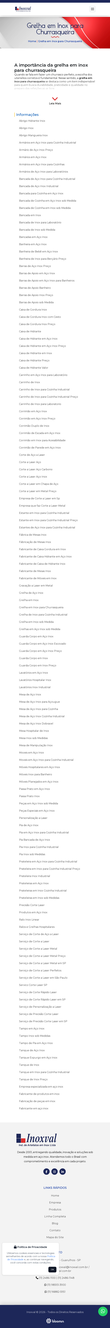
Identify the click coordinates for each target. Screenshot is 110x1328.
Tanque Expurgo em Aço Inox (38, 1057)
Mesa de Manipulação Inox (36, 745)
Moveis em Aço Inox (31, 752)
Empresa (55, 1202)
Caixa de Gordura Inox (33, 309)
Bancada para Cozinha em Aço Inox (41, 193)
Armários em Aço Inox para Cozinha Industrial (47, 142)
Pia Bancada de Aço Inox (34, 839)
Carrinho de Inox (29, 382)
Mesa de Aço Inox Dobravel (36, 723)
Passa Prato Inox (29, 796)
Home (32, 41)
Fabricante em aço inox (33, 1108)
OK (52, 1269)
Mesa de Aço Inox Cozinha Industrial (42, 716)
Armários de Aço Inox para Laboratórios (43, 171)
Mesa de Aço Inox (30, 694)
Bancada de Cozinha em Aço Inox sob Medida (47, 200)
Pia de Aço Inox (28, 825)
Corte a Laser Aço (30, 462)
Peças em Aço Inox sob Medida (38, 803)
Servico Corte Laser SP (33, 985)
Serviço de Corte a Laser (34, 941)
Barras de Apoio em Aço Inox (37, 273)
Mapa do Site (55, 1237)
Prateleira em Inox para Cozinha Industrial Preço (49, 868)
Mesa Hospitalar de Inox (34, 730)
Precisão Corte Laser (32, 905)
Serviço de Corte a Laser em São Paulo (43, 977)
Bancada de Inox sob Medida (37, 229)
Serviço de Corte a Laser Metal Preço (42, 955)
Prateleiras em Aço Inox (34, 883)
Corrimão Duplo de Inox (34, 425)
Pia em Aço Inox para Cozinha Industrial (44, 832)
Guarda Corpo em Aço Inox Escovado (42, 643)
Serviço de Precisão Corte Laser (38, 1014)
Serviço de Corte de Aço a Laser (39, 934)
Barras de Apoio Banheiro (35, 287)
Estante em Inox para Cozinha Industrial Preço (48, 520)
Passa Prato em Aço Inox (34, 788)
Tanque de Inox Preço (33, 1079)
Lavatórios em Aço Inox (33, 672)
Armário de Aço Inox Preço (36, 149)
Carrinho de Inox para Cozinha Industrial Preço (48, 396)
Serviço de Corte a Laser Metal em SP (42, 963)
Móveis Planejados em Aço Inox (38, 781)
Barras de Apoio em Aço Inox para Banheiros (46, 280)
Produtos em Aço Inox (33, 912)
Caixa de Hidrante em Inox (35, 353)
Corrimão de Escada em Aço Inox (39, 433)
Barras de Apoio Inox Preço (36, 295)
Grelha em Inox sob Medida (36, 621)
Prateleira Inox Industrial (34, 876)
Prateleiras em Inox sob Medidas (39, 897)
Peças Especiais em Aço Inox (37, 810)
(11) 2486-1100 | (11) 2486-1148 (55, 1277)
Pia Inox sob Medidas (32, 854)
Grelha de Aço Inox (31, 592)
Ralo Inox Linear (29, 919)
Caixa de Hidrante (30, 331)
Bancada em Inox (30, 215)
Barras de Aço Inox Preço (35, 266)
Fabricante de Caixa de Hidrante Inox (42, 563)
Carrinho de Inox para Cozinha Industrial (44, 389)
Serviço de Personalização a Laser (40, 1006)
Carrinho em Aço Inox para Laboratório (43, 375)
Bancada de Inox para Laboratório (40, 222)
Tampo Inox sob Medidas (34, 1035)
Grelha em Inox (29, 600)
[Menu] (92, 9)
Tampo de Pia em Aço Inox (36, 1043)
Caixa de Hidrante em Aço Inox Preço (42, 345)
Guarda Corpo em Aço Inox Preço (40, 650)
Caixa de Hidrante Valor (33, 367)
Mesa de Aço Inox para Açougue (39, 701)
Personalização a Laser (33, 818)
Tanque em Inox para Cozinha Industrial (44, 1072)
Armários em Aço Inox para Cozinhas (41, 164)
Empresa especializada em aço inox (41, 1086)
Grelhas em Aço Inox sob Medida (39, 629)
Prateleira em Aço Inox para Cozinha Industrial (48, 861)
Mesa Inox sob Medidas (33, 738)
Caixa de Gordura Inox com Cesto (40, 316)
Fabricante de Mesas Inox (35, 571)
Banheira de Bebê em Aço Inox (38, 251)
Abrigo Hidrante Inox (32, 120)
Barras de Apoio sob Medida (36, 302)
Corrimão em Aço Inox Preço (37, 418)
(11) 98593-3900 (55, 1284)
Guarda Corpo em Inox (33, 658)
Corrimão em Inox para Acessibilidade (42, 440)
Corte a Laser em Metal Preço (37, 491)
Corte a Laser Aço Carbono (35, 469)
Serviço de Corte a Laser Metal (38, 948)
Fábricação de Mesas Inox (35, 542)
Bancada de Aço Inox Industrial (38, 186)
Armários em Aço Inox (32, 157)
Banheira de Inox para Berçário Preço (42, 258)
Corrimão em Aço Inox (33, 411)
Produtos (55, 1209)
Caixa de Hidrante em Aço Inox (38, 338)
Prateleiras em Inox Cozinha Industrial (43, 890)
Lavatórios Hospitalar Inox (35, 680)
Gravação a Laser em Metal (36, 585)
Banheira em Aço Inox (33, 244)
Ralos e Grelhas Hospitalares (37, 926)
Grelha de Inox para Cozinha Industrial (43, 614)
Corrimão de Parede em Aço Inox (40, 447)
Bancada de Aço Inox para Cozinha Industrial (47, 178)
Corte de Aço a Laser (32, 454)
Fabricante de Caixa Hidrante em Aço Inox (45, 556)
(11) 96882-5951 (55, 1291)
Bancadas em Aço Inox (33, 237)
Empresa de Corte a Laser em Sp (39, 498)
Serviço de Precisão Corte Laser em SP (43, 1021)
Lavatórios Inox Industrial (35, 687)
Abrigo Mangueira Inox (33, 135)
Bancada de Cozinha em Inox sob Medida (45, 207)
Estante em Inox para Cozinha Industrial (44, 512)
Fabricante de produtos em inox (39, 1093)
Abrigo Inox (26, 128)
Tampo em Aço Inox (31, 1028)
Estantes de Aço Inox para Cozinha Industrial (47, 527)
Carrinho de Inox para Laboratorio (40, 404)
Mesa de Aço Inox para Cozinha (38, 709)
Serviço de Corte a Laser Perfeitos (40, 970)
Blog (55, 1223)
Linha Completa (55, 1216)
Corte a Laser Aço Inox (33, 476)
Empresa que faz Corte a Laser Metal (42, 505)
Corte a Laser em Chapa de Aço (38, 483)
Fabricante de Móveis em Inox (38, 578)
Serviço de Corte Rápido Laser (38, 992)
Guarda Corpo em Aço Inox (36, 636)
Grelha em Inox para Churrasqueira (60, 41)
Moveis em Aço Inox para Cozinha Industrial (46, 759)
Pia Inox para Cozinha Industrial (39, 847)
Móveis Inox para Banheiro (35, 774)
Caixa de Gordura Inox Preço (37, 324)
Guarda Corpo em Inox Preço (37, 665)
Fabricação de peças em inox (37, 1101)
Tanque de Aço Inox (32, 1050)
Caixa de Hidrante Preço (34, 360)
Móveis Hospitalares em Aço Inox (39, 767)
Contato (55, 1230)
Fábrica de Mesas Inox (32, 534)
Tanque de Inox (29, 1064)
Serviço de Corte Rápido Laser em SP (42, 999)
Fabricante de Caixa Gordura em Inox (42, 549)
